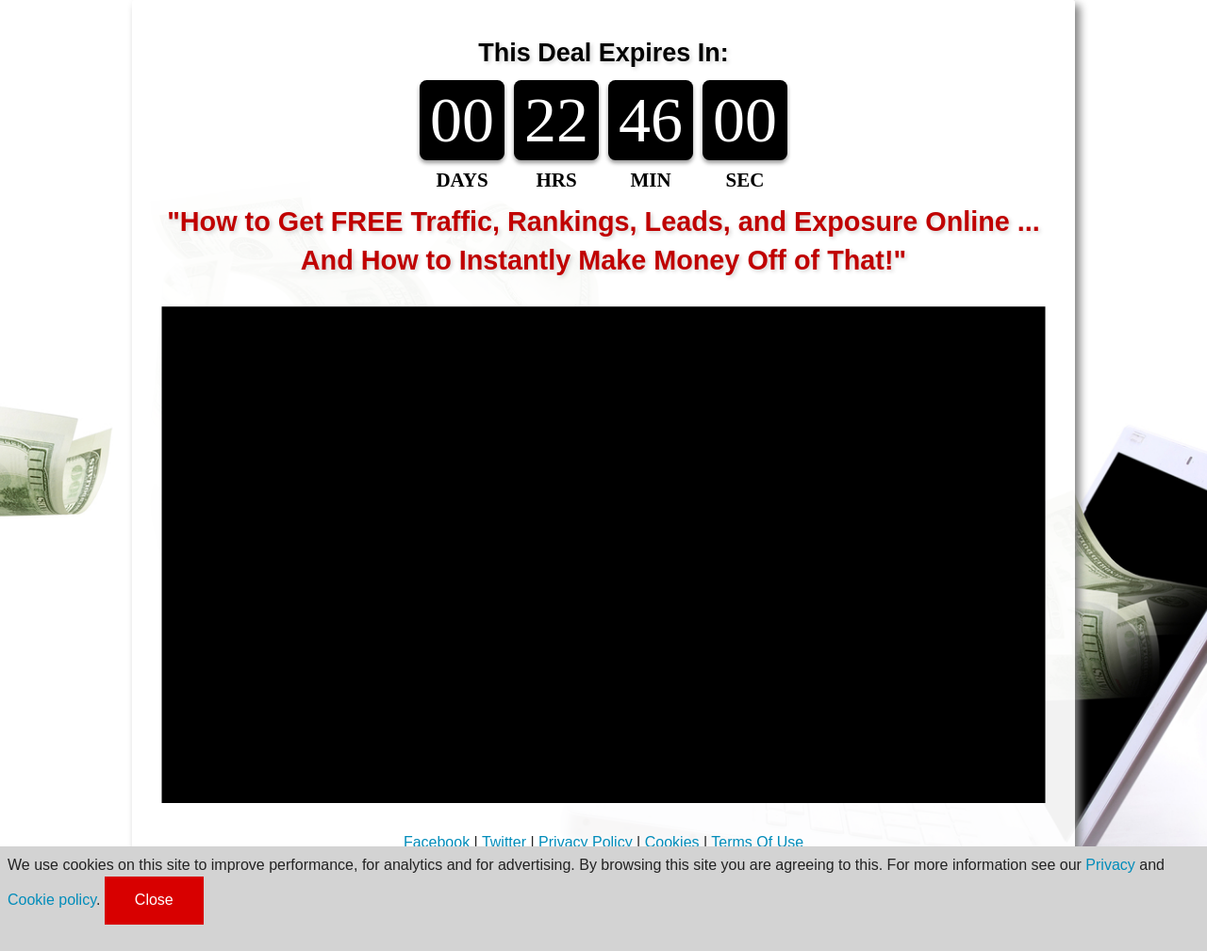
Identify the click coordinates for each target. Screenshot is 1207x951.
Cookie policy (52, 900)
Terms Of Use (757, 842)
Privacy (1109, 865)
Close (154, 900)
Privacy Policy (585, 842)
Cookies (672, 842)
